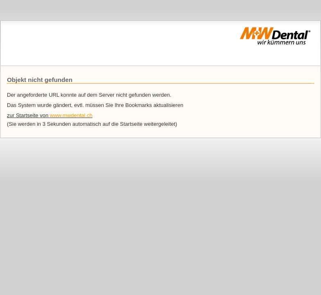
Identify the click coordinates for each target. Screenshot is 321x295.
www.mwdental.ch (71, 115)
